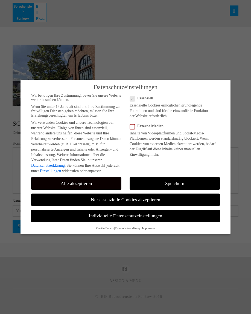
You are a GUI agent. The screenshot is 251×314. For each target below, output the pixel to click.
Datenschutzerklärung (48, 165)
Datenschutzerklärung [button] (127, 228)
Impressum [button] (148, 228)
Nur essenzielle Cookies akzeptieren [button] (125, 199)
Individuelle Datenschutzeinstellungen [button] (125, 215)
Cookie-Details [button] (105, 228)
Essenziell (143, 98)
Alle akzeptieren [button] (76, 183)
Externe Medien (148, 126)
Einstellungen (50, 171)
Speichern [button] (174, 183)
